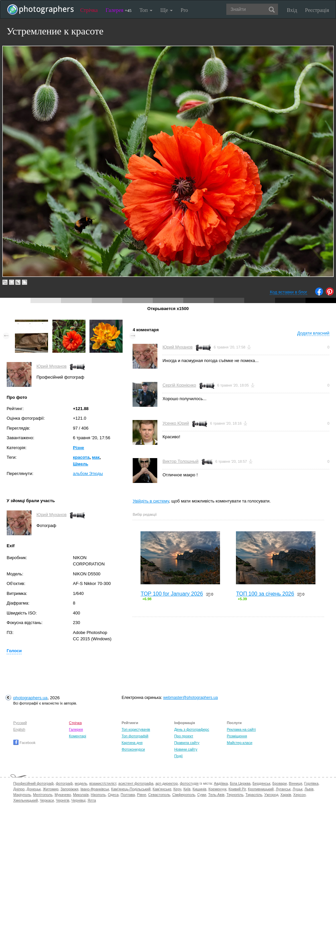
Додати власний (313, 333)
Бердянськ (261, 783)
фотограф (64, 783)
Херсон (299, 795)
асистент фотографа (135, 783)
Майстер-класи (239, 743)
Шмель (80, 463)
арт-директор (166, 783)
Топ (146, 10)
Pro (184, 10)
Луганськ (283, 789)
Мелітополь (43, 795)
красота (81, 457)
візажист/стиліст (102, 783)
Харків (285, 795)
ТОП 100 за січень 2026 (265, 594)
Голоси (14, 650)
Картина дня (132, 743)
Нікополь (98, 795)
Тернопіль (235, 795)
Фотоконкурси (133, 749)
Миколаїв (81, 795)
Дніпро (19, 789)
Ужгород (271, 795)
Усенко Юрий (175, 423)
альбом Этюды (88, 473)
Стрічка (89, 10)
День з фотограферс (191, 729)
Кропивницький (261, 789)
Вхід (292, 10)
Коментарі (77, 736)
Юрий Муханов (51, 366)
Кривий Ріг (237, 789)
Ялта (91, 800)
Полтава (128, 795)
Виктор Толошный (180, 461)
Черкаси (47, 800)
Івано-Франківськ (95, 789)
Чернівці (78, 800)
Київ (186, 789)
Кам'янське (162, 789)
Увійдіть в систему (151, 501)
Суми (201, 795)
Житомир (50, 789)
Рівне (141, 795)
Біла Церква (240, 783)
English (19, 729)
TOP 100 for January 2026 (171, 594)
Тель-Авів (216, 795)
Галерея (119, 10)
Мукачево (63, 795)
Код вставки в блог (288, 292)
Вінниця (295, 783)
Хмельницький (25, 800)
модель (81, 783)
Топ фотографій (135, 736)
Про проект (183, 736)
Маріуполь (22, 795)
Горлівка (311, 783)
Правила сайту (186, 743)
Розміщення (237, 736)
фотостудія (189, 783)
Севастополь (159, 795)
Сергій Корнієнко (179, 385)
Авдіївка (221, 783)
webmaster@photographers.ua (190, 697)
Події (178, 756)
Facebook (24, 743)
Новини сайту (185, 749)
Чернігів (62, 800)
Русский (20, 723)
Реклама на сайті (241, 729)
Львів (309, 789)
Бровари (279, 783)
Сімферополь (183, 795)
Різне (78, 447)
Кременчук (217, 789)
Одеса (113, 795)
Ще (166, 10)
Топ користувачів (136, 729)
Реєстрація (317, 10)
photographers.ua (30, 697)
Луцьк (298, 789)
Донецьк (34, 789)
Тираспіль (254, 795)
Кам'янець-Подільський (130, 789)
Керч (177, 789)
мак (95, 457)
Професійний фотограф (33, 783)
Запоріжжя (69, 789)
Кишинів (199, 789)
